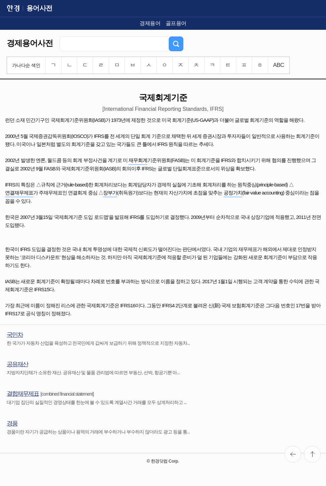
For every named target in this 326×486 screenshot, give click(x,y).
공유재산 (17, 364)
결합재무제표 (23, 393)
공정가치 (233, 192)
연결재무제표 (19, 192)
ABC (278, 65)
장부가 (110, 192)
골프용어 (176, 23)
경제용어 (150, 23)
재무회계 (138, 160)
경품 (12, 423)
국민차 (15, 334)
